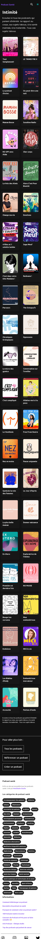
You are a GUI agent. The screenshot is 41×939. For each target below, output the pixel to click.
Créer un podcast (13, 766)
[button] (37, 4)
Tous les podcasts (13, 748)
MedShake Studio (19, 788)
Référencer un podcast (16, 757)
